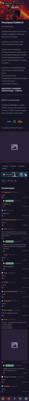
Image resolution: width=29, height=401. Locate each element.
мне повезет (21, 166)
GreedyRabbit (7, 301)
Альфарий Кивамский (10, 219)
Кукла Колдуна (8, 310)
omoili (5, 254)
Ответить (25, 197)
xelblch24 (5, 204)
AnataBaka (7, 386)
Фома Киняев (9, 201)
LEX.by (5, 319)
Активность (5, 166)
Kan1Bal (6, 282)
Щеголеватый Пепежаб (10, 291)
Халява (4, 168)
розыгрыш (13, 166)
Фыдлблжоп (7, 192)
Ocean (5, 273)
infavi (5, 229)
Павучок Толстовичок (10, 377)
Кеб (5, 210)
